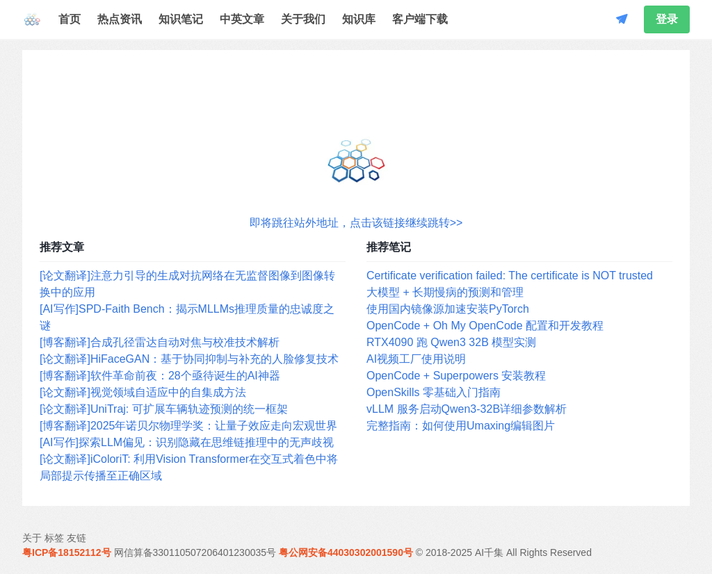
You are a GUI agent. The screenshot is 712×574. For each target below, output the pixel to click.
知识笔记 (181, 19)
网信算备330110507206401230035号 (195, 552)
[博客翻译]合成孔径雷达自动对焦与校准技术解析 (160, 342)
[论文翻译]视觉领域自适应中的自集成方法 (143, 392)
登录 (667, 19)
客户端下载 (420, 19)
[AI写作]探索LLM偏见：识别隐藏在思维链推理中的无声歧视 (187, 442)
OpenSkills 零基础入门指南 (433, 392)
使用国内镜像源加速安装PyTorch (447, 309)
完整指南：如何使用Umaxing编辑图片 (460, 426)
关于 (32, 537)
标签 (54, 537)
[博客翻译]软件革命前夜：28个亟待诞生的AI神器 (160, 376)
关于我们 (303, 19)
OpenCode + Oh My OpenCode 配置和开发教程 (485, 325)
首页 (69, 19)
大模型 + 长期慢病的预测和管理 (445, 292)
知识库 (358, 19)
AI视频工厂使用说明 (416, 359)
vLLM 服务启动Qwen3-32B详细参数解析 (466, 409)
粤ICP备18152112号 (66, 552)
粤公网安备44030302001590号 (346, 552)
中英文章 (242, 19)
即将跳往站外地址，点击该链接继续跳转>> (356, 223)
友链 (76, 537)
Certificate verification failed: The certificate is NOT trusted (509, 275)
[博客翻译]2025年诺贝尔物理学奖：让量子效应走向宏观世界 (188, 426)
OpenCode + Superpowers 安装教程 (456, 376)
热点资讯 (119, 19)
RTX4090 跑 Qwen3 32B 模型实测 (451, 342)
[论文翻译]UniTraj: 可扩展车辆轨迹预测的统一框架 (164, 409)
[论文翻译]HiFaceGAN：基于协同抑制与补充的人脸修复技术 (189, 359)
